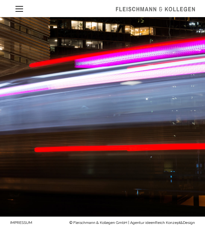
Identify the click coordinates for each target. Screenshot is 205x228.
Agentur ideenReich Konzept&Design (162, 222)
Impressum (21, 222)
